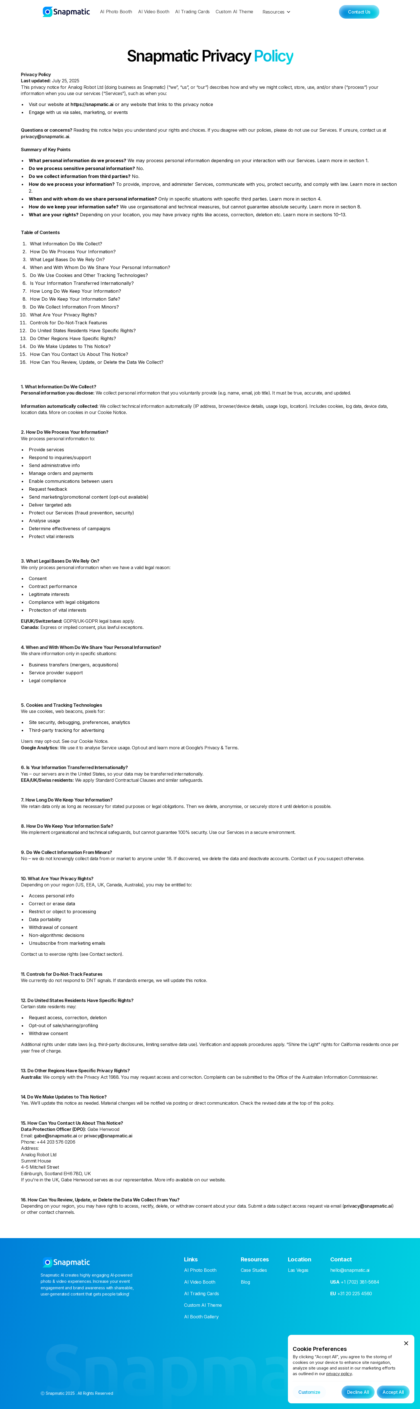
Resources (273, 12)
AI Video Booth (153, 11)
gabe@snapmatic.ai (55, 1136)
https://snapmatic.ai (92, 104)
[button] (277, 11)
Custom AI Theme (234, 11)
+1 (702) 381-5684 (354, 1284)
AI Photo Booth (116, 11)
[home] (66, 12)
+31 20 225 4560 (351, 1295)
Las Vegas (298, 1272)
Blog (245, 1284)
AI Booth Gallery (201, 1318)
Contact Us (359, 12)
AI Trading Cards (192, 11)
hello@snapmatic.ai (349, 1272)
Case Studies (254, 1272)
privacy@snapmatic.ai (45, 136)
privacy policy (339, 1373)
